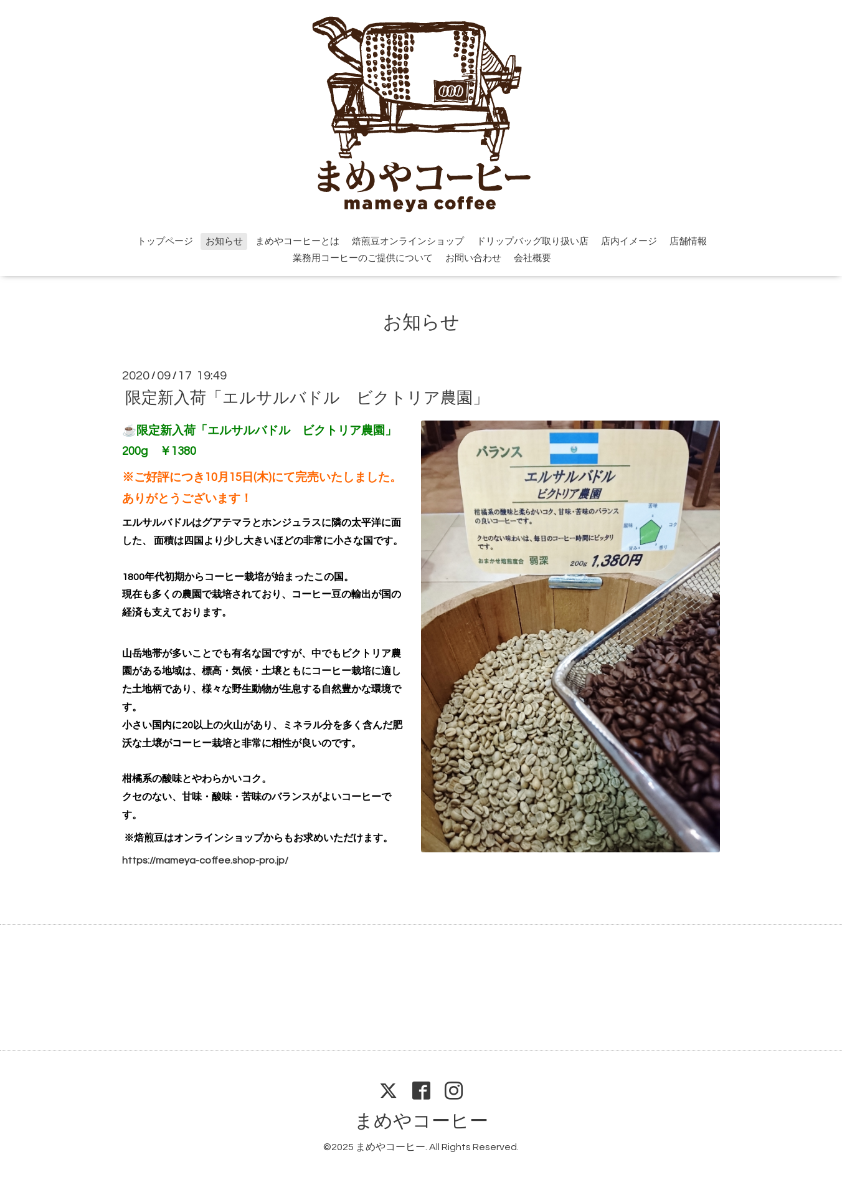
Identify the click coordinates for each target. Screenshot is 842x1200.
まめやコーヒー (421, 1121)
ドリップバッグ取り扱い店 (532, 241)
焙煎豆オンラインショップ (408, 241)
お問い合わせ (473, 258)
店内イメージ (629, 241)
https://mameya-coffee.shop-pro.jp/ (205, 860)
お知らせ (224, 241)
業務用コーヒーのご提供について (363, 258)
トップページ (165, 241)
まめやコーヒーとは (297, 241)
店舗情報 (688, 241)
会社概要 (532, 258)
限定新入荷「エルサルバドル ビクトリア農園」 (307, 397)
